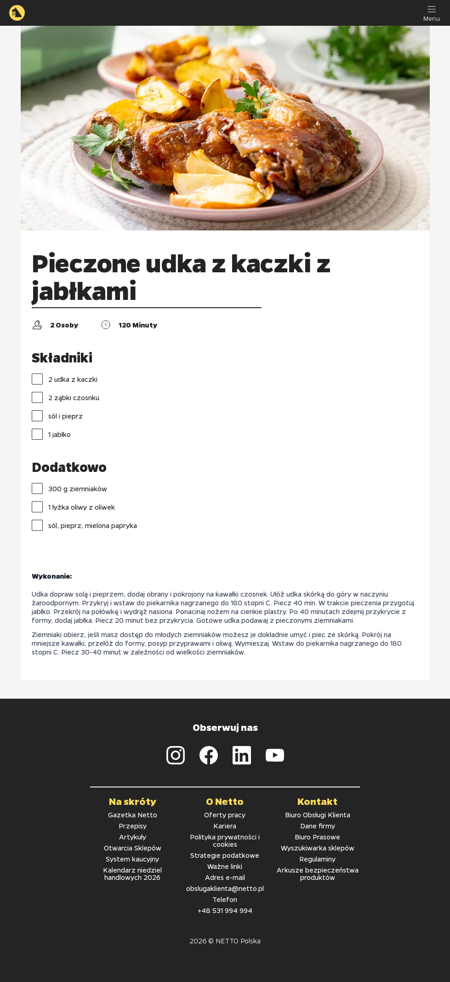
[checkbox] (37, 379)
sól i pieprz (57, 415)
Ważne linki (224, 866)
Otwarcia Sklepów (132, 847)
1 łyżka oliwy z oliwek (73, 506)
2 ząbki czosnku (65, 397)
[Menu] (431, 13)
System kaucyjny (132, 858)
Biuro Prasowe (317, 836)
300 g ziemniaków (69, 488)
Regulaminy (317, 858)
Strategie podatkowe (224, 855)
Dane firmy (317, 825)
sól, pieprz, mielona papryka (84, 525)
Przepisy (133, 825)
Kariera (224, 825)
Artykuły (132, 836)
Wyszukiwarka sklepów (317, 847)
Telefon (224, 899)
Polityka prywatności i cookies (225, 840)
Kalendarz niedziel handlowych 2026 (132, 873)
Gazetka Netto (132, 814)
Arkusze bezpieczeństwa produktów (318, 873)
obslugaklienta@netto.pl (225, 888)
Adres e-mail (225, 877)
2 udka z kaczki (64, 379)
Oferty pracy (224, 814)
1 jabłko (51, 434)
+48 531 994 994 (225, 910)
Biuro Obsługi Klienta (317, 814)
